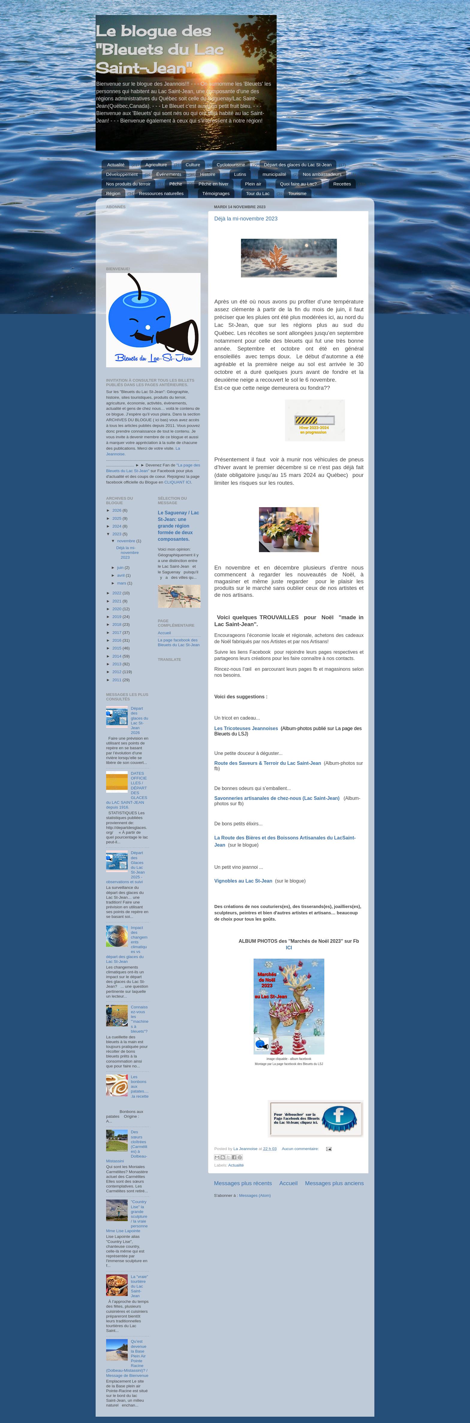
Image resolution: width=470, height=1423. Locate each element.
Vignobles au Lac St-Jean (243, 880)
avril (121, 575)
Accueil (288, 1183)
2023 (117, 534)
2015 (117, 648)
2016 (117, 640)
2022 (117, 593)
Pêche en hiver (214, 183)
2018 (117, 624)
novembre (126, 541)
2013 (117, 664)
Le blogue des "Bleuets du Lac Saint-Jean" (160, 49)
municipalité (274, 174)
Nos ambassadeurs (322, 174)
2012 (117, 672)
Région (113, 193)
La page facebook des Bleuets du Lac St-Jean (179, 642)
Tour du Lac (257, 193)
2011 (117, 680)
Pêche (175, 183)
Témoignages (216, 193)
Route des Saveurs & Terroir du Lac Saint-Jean (267, 763)
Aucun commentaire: (301, 1148)
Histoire (208, 174)
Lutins (240, 174)
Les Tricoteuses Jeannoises (246, 728)
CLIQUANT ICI (177, 482)
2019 (117, 616)
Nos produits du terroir (128, 183)
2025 (117, 518)
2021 (117, 601)
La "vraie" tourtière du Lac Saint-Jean (139, 1286)
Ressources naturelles (161, 193)
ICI (289, 947)
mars (122, 583)
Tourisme (297, 193)
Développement (122, 174)
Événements (168, 174)
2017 (117, 632)
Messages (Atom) (255, 1195)
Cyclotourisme (231, 164)
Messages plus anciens (334, 1183)
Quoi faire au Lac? (298, 183)
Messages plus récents (243, 1183)
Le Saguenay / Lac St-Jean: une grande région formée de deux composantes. (178, 526)
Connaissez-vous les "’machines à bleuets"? (139, 1019)
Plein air (253, 183)
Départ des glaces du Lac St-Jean (298, 164)
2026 (117, 510)
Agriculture (156, 164)
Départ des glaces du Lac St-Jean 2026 (139, 720)
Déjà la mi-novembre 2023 (246, 219)
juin (121, 567)
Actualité (116, 164)
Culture (193, 164)
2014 (117, 656)
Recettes (342, 183)
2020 (117, 609)
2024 (117, 526)
